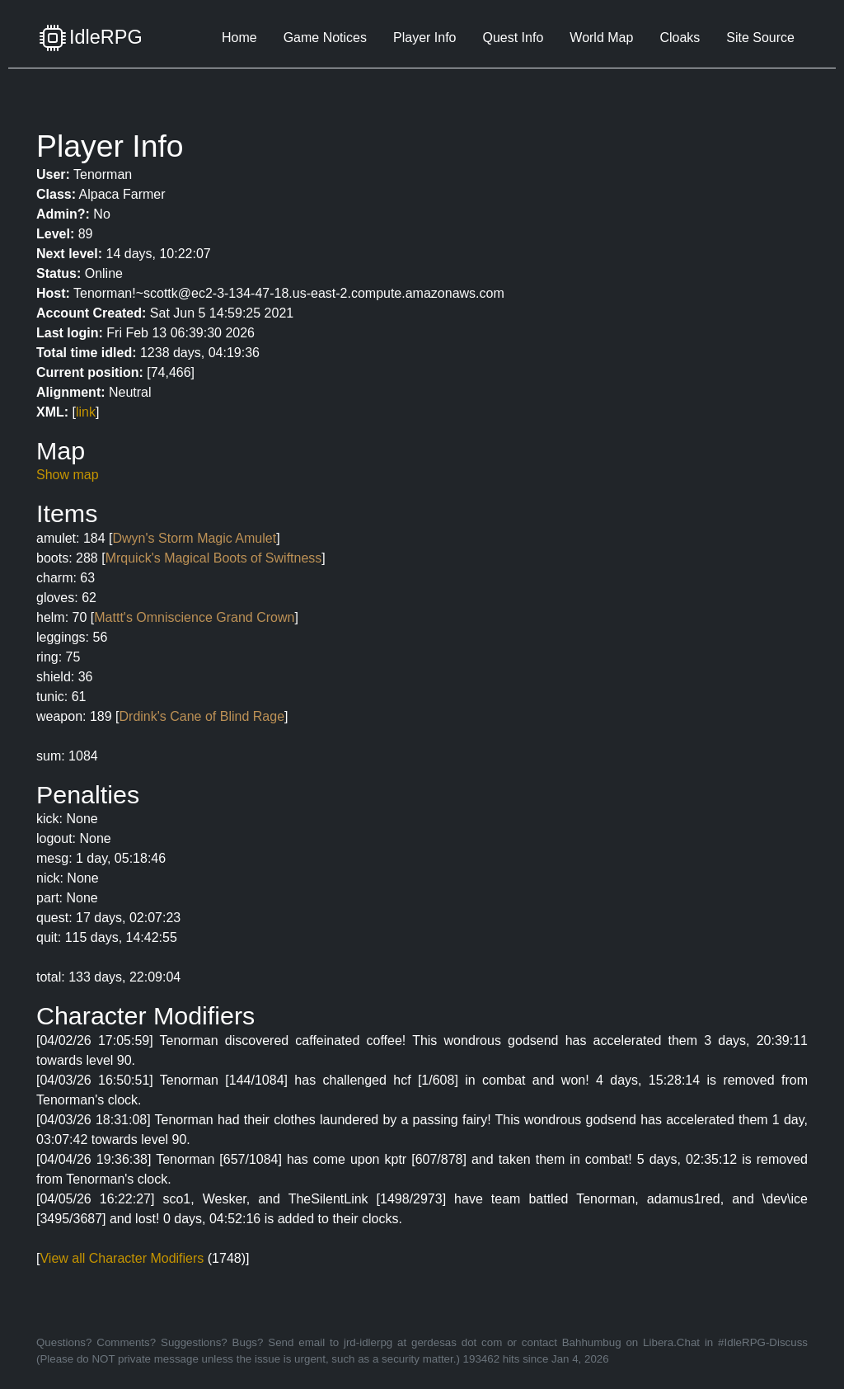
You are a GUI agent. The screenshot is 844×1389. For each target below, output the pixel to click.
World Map (601, 38)
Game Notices (325, 38)
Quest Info (512, 38)
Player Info (424, 38)
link (86, 412)
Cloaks (679, 38)
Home (239, 38)
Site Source (760, 38)
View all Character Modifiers (122, 1258)
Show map (67, 475)
